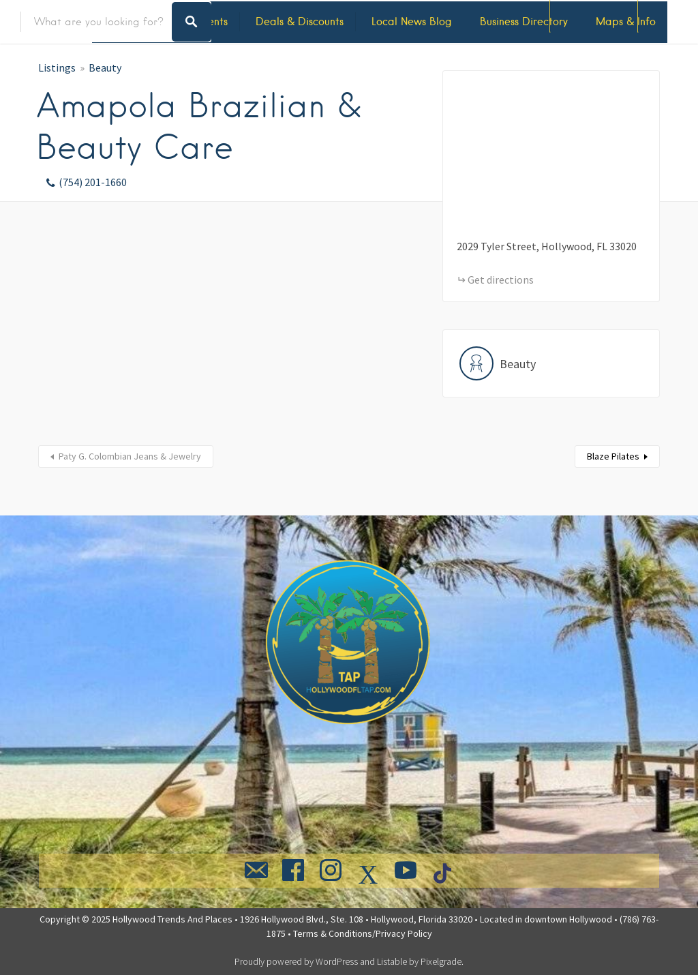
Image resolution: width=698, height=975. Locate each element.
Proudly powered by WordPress (296, 961)
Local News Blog (411, 21)
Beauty (105, 67)
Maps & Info (626, 21)
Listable (392, 961)
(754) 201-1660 (93, 182)
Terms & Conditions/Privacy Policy (362, 933)
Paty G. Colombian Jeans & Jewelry (130, 456)
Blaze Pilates (613, 456)
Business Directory (524, 21)
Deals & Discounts (300, 21)
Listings (57, 67)
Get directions (501, 279)
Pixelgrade (441, 961)
